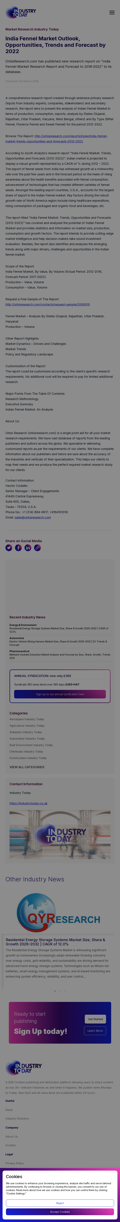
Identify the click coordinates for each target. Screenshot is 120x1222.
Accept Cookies (60, 1211)
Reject (60, 1203)
